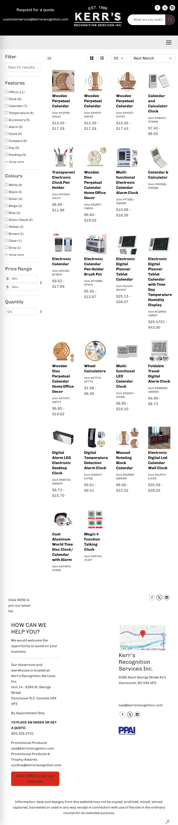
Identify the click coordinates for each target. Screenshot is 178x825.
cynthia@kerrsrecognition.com (36, 765)
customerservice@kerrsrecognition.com (35, 19)
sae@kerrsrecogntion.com (32, 748)
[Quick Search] (146, 19)
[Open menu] (168, 42)
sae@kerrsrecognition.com (141, 705)
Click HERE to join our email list (19, 605)
